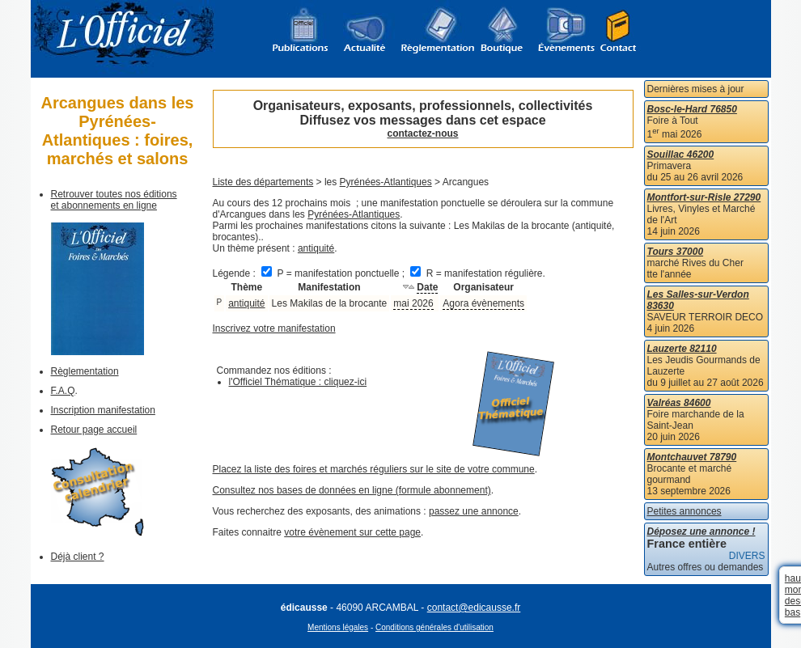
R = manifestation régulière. (477, 273)
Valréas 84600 (679, 403)
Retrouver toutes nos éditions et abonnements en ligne (114, 199)
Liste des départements (263, 182)
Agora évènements (483, 303)
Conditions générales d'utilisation (434, 627)
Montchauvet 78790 (692, 457)
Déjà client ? (77, 556)
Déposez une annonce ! (701, 531)
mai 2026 (413, 303)
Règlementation (85, 371)
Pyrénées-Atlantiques (386, 182)
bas (792, 612)
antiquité (316, 248)
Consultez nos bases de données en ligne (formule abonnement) (352, 490)
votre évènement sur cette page (352, 532)
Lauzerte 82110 (682, 348)
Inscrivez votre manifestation (274, 328)
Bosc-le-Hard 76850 (692, 109)
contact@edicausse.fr (474, 607)
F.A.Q (63, 390)
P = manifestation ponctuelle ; (334, 273)
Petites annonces (684, 511)
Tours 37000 (675, 251)
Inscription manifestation (103, 410)
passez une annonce (474, 511)
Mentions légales (337, 627)
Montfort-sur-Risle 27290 (704, 197)
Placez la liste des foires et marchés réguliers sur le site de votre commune (374, 469)
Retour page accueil (94, 429)
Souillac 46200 (680, 154)
